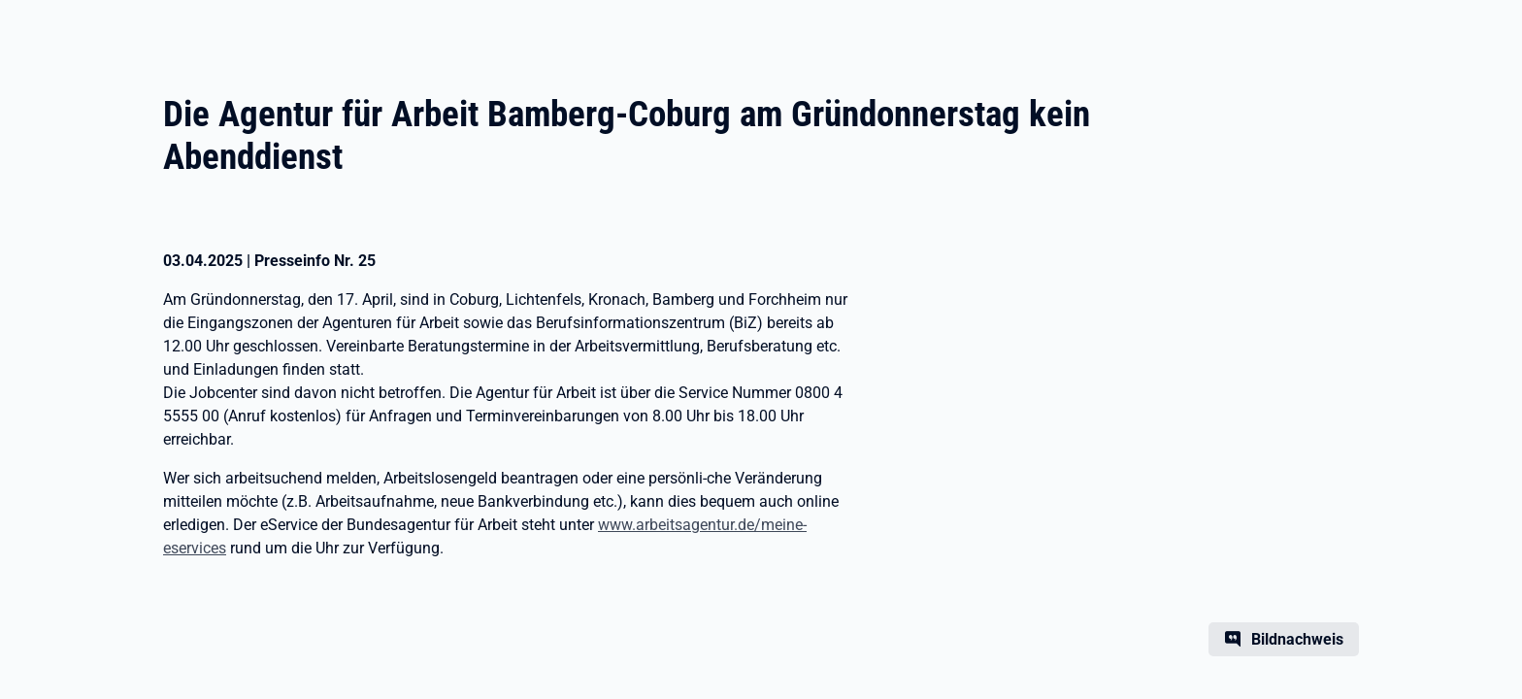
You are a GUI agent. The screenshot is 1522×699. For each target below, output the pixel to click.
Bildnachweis (1297, 639)
